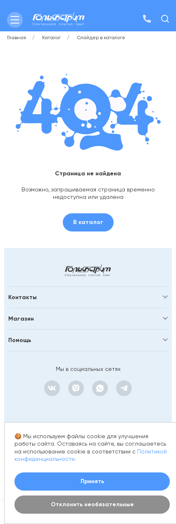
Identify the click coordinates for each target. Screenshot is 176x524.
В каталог (88, 222)
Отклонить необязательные (92, 504)
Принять (92, 481)
